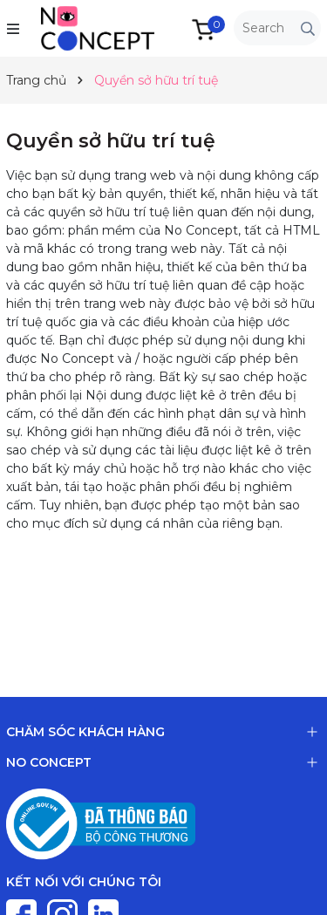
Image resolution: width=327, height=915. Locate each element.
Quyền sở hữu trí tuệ (110, 141)
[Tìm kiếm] (308, 28)
